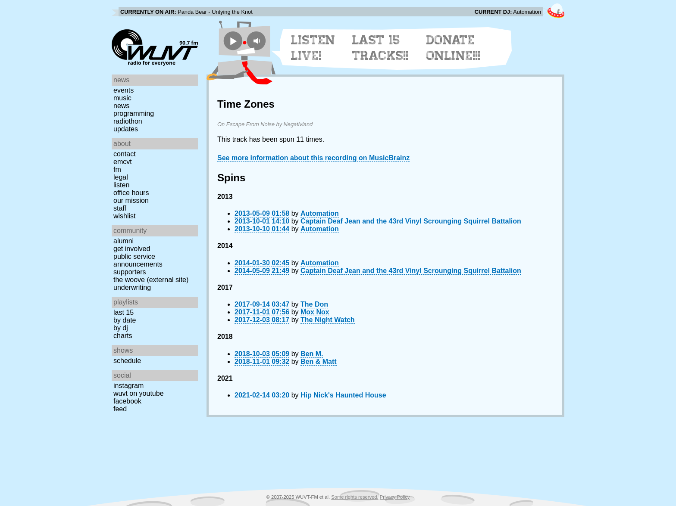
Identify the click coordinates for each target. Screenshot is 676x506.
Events (123, 90)
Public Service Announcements (138, 260)
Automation (319, 213)
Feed (120, 409)
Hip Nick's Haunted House (343, 395)
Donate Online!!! (453, 47)
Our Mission (131, 200)
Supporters (129, 272)
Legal (120, 177)
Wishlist (124, 216)
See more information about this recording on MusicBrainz (313, 157)
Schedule (127, 360)
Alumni (123, 241)
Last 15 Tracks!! (380, 47)
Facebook (127, 401)
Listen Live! (313, 47)
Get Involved (131, 248)
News (121, 105)
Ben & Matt (318, 361)
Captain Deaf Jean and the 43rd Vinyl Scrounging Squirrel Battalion (410, 221)
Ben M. (311, 353)
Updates (125, 129)
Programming (133, 113)
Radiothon (127, 121)
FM (117, 169)
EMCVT (122, 161)
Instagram (128, 385)
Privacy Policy (395, 497)
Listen (121, 185)
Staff (119, 208)
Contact (124, 154)
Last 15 (123, 312)
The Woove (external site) (150, 279)
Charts (122, 335)
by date (124, 320)
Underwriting (132, 287)
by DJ (120, 328)
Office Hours (131, 192)
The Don (314, 304)
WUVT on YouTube (138, 393)
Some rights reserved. (354, 497)
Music (122, 98)
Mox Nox (314, 312)
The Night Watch (327, 319)
